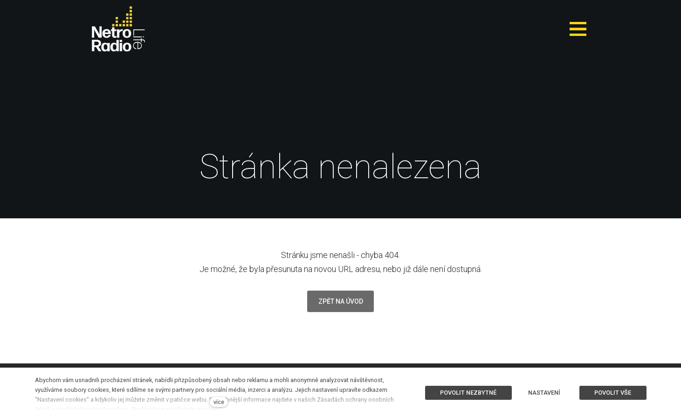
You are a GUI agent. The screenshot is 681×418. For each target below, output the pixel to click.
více (218, 401)
